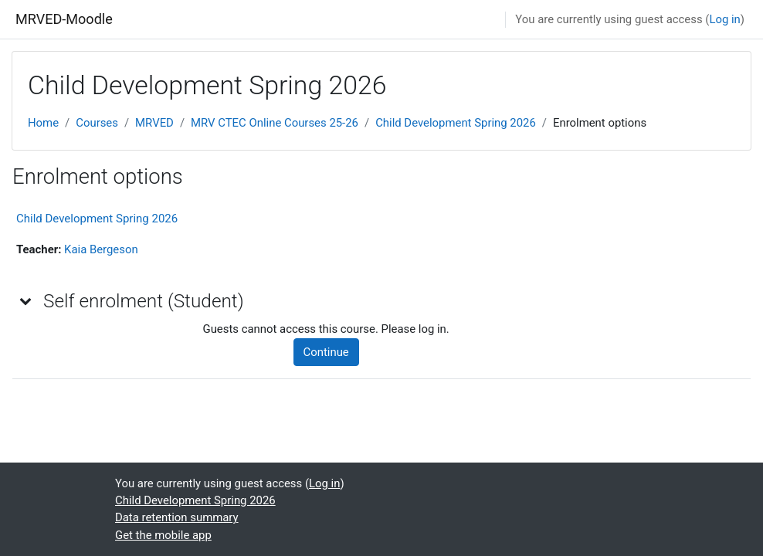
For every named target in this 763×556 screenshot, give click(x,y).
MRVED (154, 123)
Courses (97, 123)
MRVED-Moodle (64, 19)
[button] (26, 300)
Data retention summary (177, 517)
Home (43, 123)
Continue (326, 352)
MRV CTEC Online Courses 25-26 (274, 123)
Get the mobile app (163, 535)
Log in (724, 19)
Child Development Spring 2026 (455, 123)
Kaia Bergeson (101, 249)
